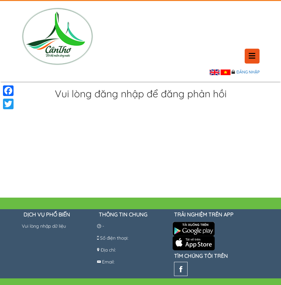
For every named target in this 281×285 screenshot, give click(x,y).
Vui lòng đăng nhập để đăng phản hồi (141, 94)
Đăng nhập (248, 72)
